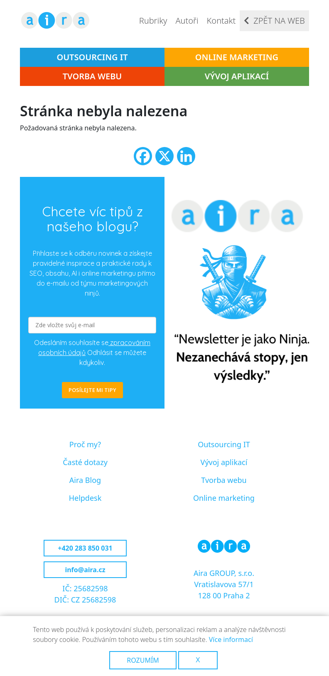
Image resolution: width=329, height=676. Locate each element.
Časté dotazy (85, 462)
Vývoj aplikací (237, 76)
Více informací (231, 639)
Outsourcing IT (92, 57)
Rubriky (153, 20)
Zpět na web (279, 20)
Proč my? (85, 444)
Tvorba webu (92, 76)
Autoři (186, 20)
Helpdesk (85, 498)
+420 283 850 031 (85, 548)
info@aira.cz (85, 569)
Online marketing (236, 57)
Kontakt (221, 20)
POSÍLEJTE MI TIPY (92, 390)
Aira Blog (85, 480)
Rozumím (143, 660)
